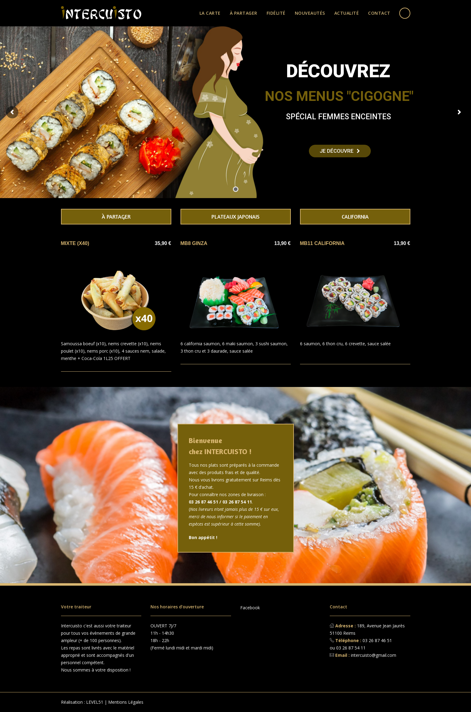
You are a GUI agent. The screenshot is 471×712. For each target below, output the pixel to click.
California (355, 216)
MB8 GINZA (193, 243)
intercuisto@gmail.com (373, 655)
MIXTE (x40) (75, 243)
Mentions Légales (125, 702)
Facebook (250, 608)
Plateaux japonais (235, 216)
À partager (116, 216)
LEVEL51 (94, 702)
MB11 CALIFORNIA (322, 243)
